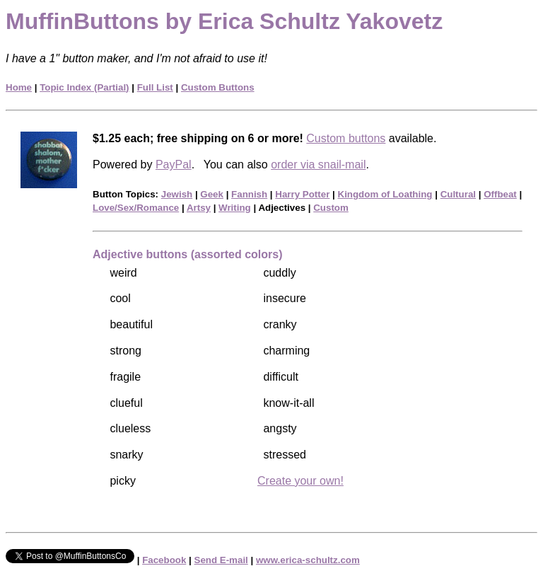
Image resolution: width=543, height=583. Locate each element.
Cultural (458, 194)
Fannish (249, 194)
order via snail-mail (318, 164)
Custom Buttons (218, 87)
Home (19, 87)
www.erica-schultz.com (308, 560)
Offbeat (500, 194)
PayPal (174, 164)
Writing (234, 207)
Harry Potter (302, 194)
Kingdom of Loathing (385, 194)
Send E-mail (221, 560)
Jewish (176, 194)
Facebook (164, 560)
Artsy (199, 207)
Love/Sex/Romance (136, 207)
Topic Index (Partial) (84, 87)
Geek (211, 194)
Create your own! (300, 481)
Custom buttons (345, 138)
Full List (155, 87)
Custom (331, 207)
